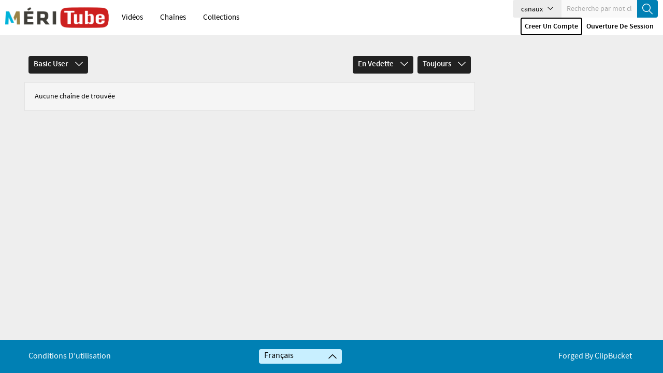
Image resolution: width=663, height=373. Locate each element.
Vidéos (132, 17)
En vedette (383, 64)
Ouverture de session (620, 26)
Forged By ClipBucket (595, 356)
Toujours (444, 64)
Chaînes (173, 17)
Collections (221, 17)
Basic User (58, 64)
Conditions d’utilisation (69, 356)
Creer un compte (551, 26)
